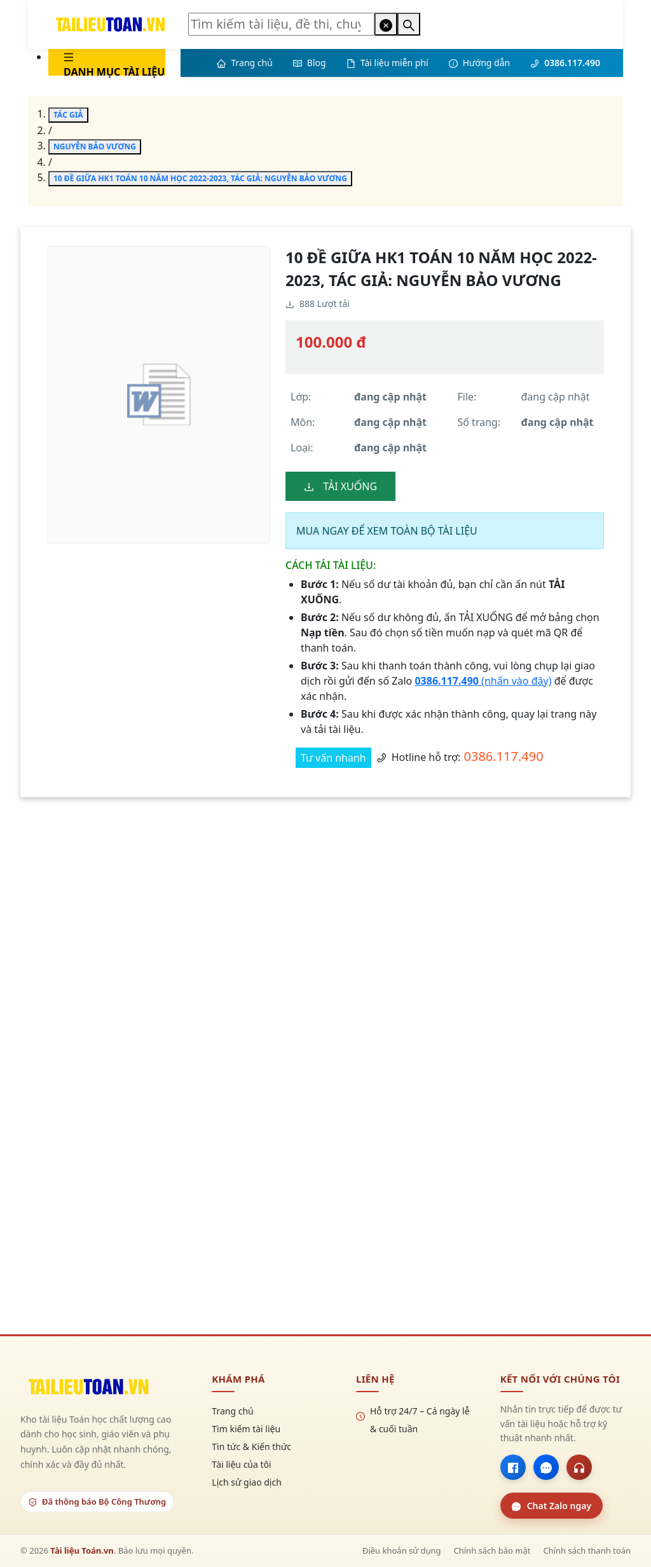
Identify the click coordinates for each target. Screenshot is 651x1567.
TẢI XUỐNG (340, 486)
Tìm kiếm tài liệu (246, 1429)
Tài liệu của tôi (241, 1464)
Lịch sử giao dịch (247, 1482)
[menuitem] (106, 62)
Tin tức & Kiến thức (251, 1446)
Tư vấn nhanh (333, 758)
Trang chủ (232, 1411)
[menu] (96, 62)
